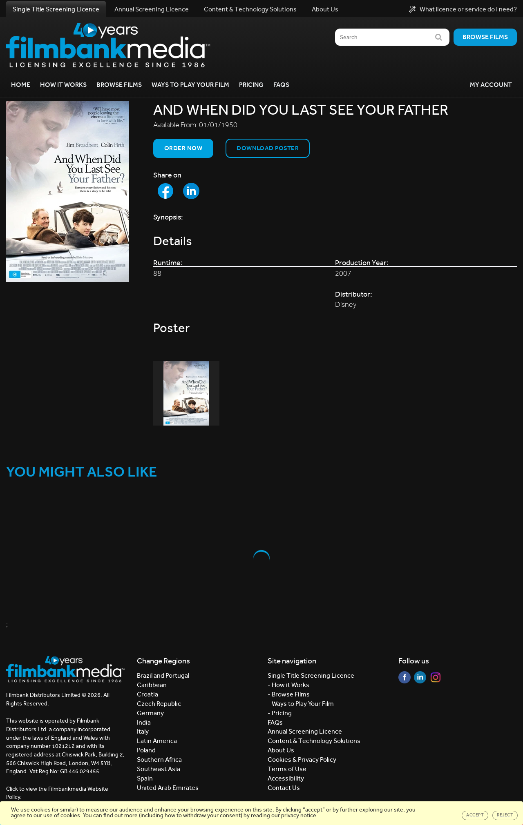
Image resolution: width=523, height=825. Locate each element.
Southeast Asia (158, 769)
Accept (475, 815)
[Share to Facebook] (165, 191)
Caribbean (152, 685)
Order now (183, 148)
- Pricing (280, 713)
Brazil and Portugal (163, 675)
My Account (491, 85)
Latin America (157, 741)
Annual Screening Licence (151, 9)
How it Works (63, 85)
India (144, 722)
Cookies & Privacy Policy (302, 759)
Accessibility (286, 778)
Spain (145, 778)
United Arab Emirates (168, 788)
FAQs (281, 85)
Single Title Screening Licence (56, 9)
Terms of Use (287, 769)
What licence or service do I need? (463, 9)
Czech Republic (159, 703)
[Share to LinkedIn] (191, 191)
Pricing (251, 85)
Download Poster (268, 148)
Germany (150, 713)
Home (20, 85)
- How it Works (288, 685)
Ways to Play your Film (190, 85)
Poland (146, 750)
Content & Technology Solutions (250, 9)
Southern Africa (159, 759)
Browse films (485, 37)
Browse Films (119, 85)
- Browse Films (289, 694)
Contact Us (284, 788)
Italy (143, 731)
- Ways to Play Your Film (301, 703)
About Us (325, 9)
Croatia (147, 694)
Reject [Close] (505, 815)
